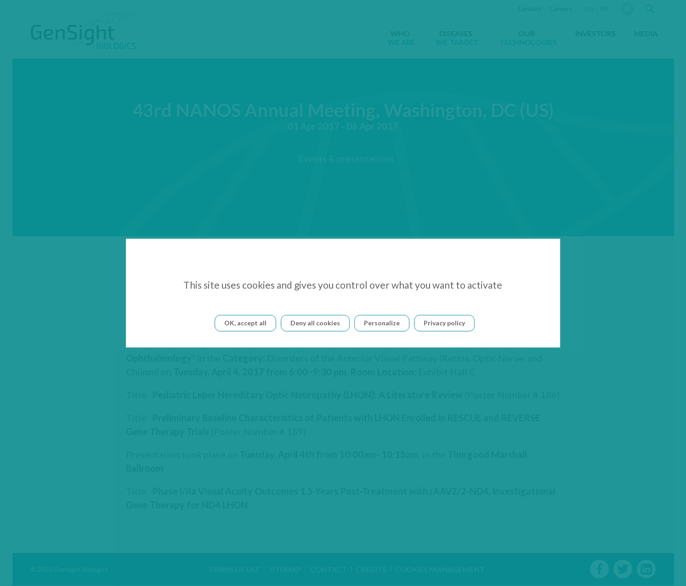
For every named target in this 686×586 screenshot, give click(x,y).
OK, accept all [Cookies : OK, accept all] (245, 323)
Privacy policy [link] (444, 323)
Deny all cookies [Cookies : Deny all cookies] (315, 323)
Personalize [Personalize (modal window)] (382, 323)
